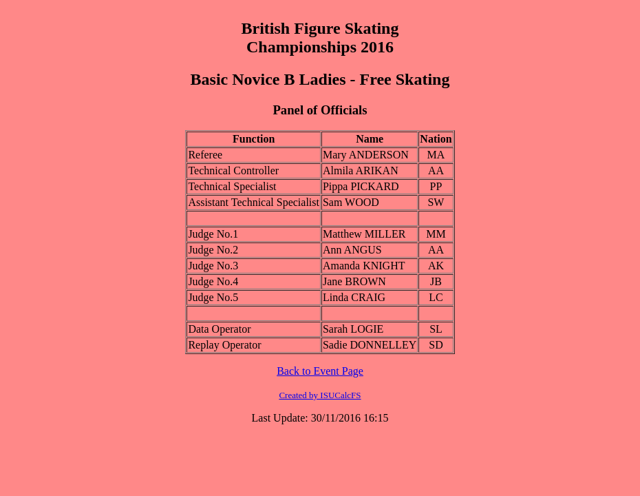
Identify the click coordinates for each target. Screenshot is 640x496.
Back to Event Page (320, 371)
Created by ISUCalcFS (320, 395)
